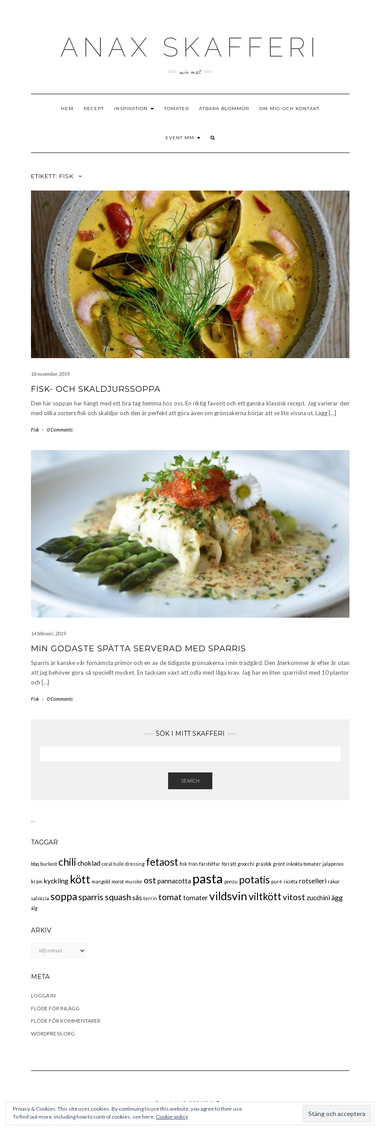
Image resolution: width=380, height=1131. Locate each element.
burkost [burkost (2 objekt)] (48, 864)
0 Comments (60, 429)
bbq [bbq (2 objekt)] (35, 864)
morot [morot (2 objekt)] (117, 881)
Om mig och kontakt (289, 108)
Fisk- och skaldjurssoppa (96, 389)
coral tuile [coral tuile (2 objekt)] (113, 864)
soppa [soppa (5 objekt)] (63, 896)
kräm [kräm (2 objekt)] (36, 881)
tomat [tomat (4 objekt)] (170, 897)
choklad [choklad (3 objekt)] (88, 863)
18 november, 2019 (50, 374)
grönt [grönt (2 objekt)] (279, 864)
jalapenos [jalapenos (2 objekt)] (333, 864)
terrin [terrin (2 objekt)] (150, 898)
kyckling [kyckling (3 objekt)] (56, 881)
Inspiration (134, 108)
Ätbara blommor (224, 108)
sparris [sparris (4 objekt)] (91, 897)
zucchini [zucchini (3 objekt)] (318, 898)
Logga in (43, 995)
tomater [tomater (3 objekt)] (195, 898)
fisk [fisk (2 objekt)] (183, 864)
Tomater (176, 108)
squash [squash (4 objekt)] (118, 897)
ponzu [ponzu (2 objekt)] (231, 881)
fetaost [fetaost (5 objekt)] (162, 862)
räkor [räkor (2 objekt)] (334, 881)
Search (190, 780)
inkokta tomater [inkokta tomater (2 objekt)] (303, 864)
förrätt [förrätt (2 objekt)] (229, 864)
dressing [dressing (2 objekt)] (135, 864)
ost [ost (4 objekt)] (150, 880)
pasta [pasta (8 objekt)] (207, 878)
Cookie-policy (172, 1116)
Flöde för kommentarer (65, 1020)
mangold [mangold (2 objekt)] (101, 881)
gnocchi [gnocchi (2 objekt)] (246, 864)
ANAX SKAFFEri (190, 47)
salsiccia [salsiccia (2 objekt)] (40, 898)
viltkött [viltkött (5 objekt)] (265, 896)
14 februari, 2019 (48, 633)
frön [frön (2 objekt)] (193, 864)
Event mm (182, 138)
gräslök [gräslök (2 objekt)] (264, 864)
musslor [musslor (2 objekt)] (133, 881)
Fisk (35, 429)
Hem (67, 108)
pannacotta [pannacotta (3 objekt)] (174, 881)
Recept (94, 108)
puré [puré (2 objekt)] (276, 881)
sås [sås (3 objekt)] (137, 898)
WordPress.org (53, 1033)
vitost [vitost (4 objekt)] (294, 897)
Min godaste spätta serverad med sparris (138, 648)
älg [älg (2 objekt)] (34, 908)
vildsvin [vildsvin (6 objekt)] (228, 895)
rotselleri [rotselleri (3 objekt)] (312, 881)
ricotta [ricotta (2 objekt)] (291, 881)
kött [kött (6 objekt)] (80, 879)
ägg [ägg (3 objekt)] (337, 898)
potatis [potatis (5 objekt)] (254, 880)
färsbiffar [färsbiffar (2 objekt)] (209, 864)
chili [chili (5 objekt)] (67, 862)
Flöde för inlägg (55, 1008)
